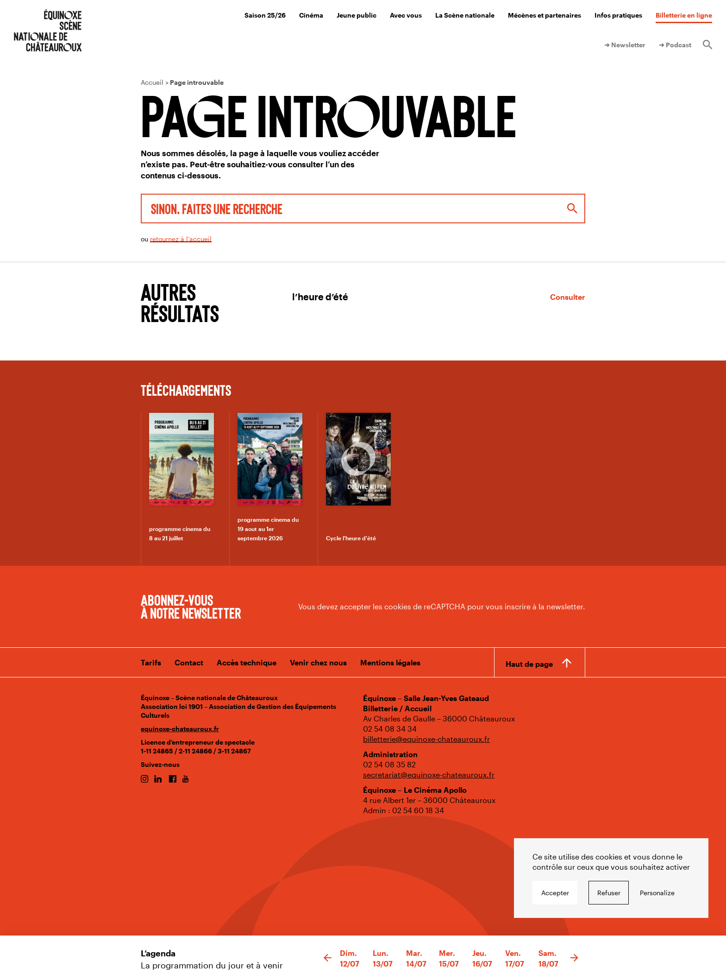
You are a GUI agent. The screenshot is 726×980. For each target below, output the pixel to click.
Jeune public (356, 15)
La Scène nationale (464, 15)
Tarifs (151, 662)
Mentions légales (390, 662)
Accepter (555, 893)
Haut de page (529, 663)
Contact (189, 662)
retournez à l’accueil (181, 239)
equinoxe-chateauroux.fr (180, 729)
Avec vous (406, 15)
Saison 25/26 (265, 15)
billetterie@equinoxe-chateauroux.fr (426, 738)
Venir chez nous (318, 662)
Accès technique (246, 662)
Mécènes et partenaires (544, 15)
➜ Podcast (675, 45)
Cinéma (311, 15)
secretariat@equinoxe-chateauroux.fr (428, 774)
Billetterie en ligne (684, 15)
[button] (328, 958)
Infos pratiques (618, 15)
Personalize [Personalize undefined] (657, 893)
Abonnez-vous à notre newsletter (191, 606)
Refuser (608, 893)
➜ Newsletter (624, 45)
